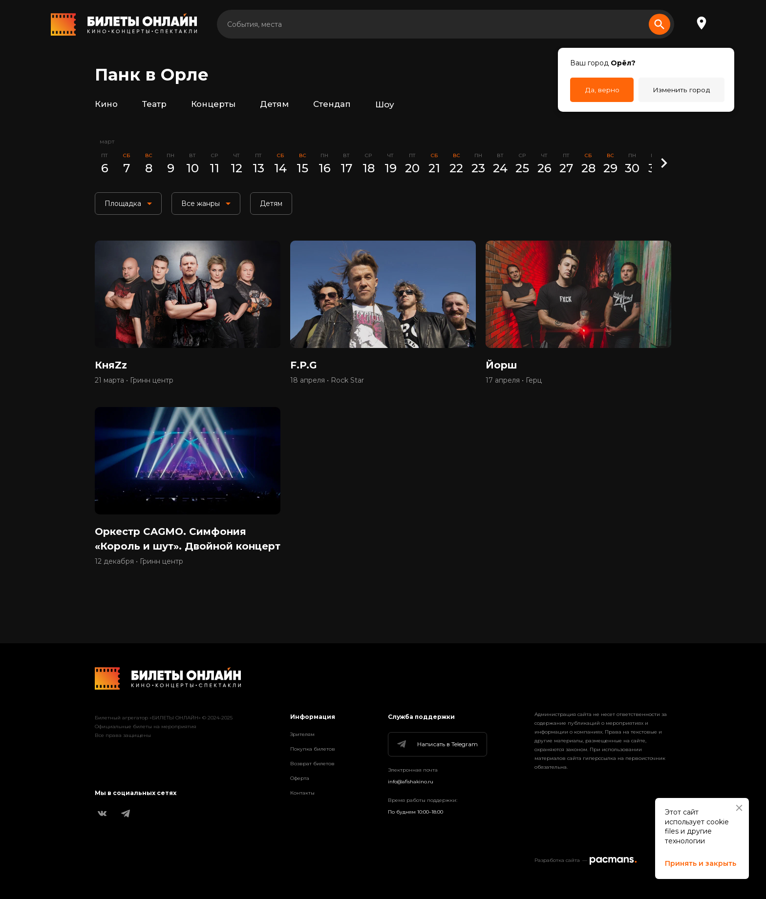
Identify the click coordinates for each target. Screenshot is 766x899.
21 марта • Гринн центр (134, 381)
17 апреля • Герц (514, 381)
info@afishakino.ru (410, 781)
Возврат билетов (312, 763)
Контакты (302, 793)
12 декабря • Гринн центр (139, 577)
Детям (274, 104)
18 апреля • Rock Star (327, 381)
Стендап (332, 104)
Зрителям (302, 734)
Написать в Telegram (437, 744)
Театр (154, 104)
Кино (106, 104)
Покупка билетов (312, 749)
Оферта (299, 778)
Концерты (213, 104)
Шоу (384, 104)
